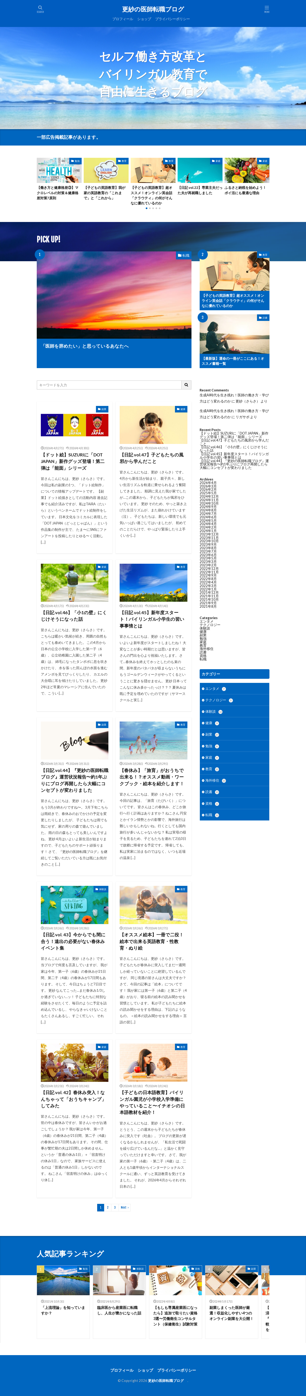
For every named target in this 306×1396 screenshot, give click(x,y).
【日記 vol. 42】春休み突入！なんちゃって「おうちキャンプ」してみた (73, 1099)
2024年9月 (208, 506)
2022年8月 (208, 579)
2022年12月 (209, 568)
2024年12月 (209, 496)
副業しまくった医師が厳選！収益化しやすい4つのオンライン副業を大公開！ (231, 1313)
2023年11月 (209, 538)
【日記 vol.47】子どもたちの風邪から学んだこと (152, 458)
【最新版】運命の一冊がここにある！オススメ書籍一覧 (233, 361)
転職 (185, 255)
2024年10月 (209, 503)
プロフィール (122, 19)
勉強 (77, 160)
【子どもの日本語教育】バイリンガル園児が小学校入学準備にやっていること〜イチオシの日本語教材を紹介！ (152, 1102)
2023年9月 (208, 544)
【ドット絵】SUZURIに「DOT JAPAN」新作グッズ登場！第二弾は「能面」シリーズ (73, 461)
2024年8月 (208, 510)
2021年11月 (209, 596)
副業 (103, 409)
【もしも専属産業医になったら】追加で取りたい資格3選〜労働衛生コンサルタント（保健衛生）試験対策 (175, 1315)
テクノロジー (210, 625)
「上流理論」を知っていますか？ (63, 1310)
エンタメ (207, 621)
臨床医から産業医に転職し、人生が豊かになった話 (119, 1310)
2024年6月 (208, 517)
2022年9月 (208, 575)
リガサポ (242, 417)
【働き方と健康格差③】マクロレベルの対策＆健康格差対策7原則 (57, 192)
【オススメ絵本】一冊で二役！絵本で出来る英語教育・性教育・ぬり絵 (152, 941)
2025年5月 (208, 493)
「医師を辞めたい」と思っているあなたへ (85, 346)
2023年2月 (208, 565)
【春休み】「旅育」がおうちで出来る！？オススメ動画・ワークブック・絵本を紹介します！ (152, 777)
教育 (124, 160)
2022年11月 (209, 572)
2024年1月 (208, 531)
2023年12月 (209, 534)
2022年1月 (208, 589)
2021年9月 (208, 603)
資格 (203, 655)
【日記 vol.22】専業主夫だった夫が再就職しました (200, 190)
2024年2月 (208, 527)
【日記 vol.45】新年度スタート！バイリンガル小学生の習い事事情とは (152, 619)
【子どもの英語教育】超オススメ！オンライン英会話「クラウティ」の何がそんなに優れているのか (151, 195)
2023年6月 (208, 555)
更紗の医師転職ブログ (154, 9)
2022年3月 (208, 586)
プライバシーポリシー (172, 19)
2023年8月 (208, 548)
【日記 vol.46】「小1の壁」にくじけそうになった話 (74, 616)
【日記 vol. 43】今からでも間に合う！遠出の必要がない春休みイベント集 (73, 941)
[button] (41, 176)
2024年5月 (208, 520)
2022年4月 (208, 582)
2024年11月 (209, 500)
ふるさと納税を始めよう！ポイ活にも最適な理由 (245, 190)
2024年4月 (208, 524)
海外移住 (207, 648)
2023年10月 (209, 541)
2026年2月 (208, 489)
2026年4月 (208, 483)
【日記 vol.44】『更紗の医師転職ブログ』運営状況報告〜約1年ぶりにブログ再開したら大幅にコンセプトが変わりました (74, 780)
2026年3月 (208, 486)
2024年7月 (208, 513)
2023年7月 (208, 551)
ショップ (144, 19)
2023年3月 (208, 561)
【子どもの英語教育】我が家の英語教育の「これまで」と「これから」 (104, 192)
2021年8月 (208, 606)
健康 (182, 409)
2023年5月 (208, 558)
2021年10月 (209, 599)
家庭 (218, 160)
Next (123, 1207)
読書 (265, 317)
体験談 (102, 889)
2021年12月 (209, 592)
